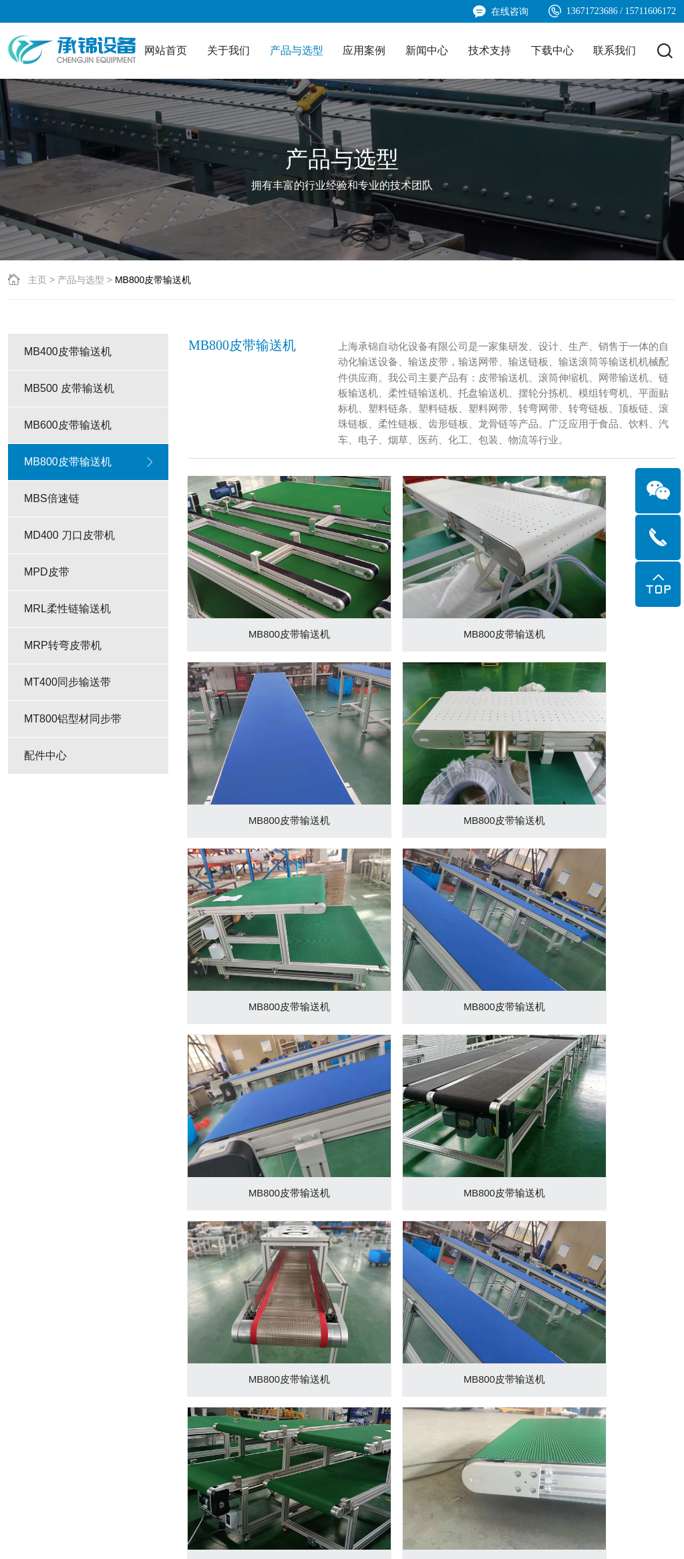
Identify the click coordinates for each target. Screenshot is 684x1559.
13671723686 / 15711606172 (612, 11)
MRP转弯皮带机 (89, 711)
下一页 (457, 1194)
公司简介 (26, 1346)
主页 (37, 345)
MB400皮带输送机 (89, 417)
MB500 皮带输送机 (89, 454)
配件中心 (89, 821)
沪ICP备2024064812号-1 (321, 1535)
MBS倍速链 (89, 564)
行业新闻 (292, 1366)
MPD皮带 (89, 638)
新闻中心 (426, 50)
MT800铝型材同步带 (89, 784)
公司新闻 (292, 1346)
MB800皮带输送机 (89, 527)
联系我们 (614, 50)
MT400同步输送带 (89, 748)
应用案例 (364, 50)
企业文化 (26, 1366)
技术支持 (489, 50)
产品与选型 (296, 50)
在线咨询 (500, 11)
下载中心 (552, 50)
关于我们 (228, 50)
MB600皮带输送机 (89, 491)
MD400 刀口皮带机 (89, 601)
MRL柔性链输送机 (89, 674)
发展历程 (26, 1385)
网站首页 (165, 50)
